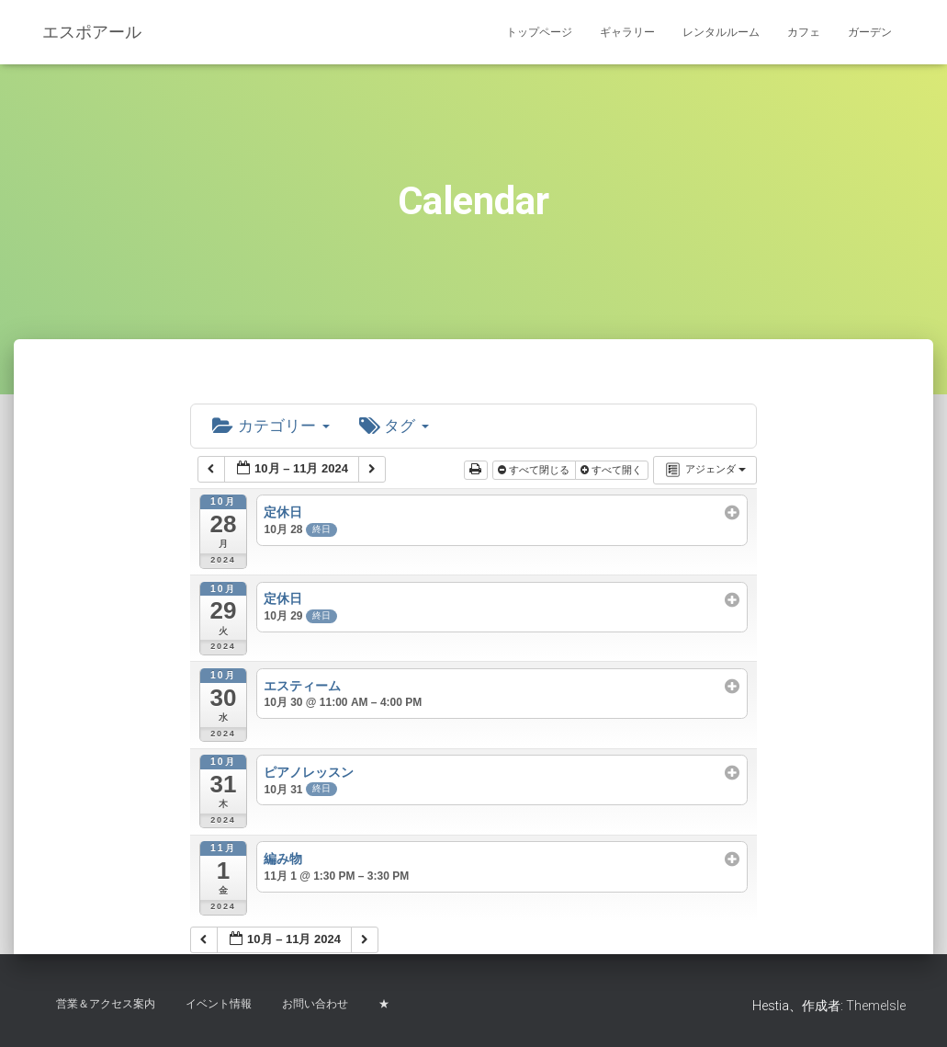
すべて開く (613, 471)
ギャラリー (627, 32)
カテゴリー (273, 427)
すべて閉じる (535, 471)
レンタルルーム (721, 32)
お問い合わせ (315, 1003)
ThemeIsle (876, 1005)
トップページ (539, 32)
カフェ (803, 32)
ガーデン (870, 32)
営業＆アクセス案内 (105, 1003)
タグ (401, 427)
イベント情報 (219, 1003)
